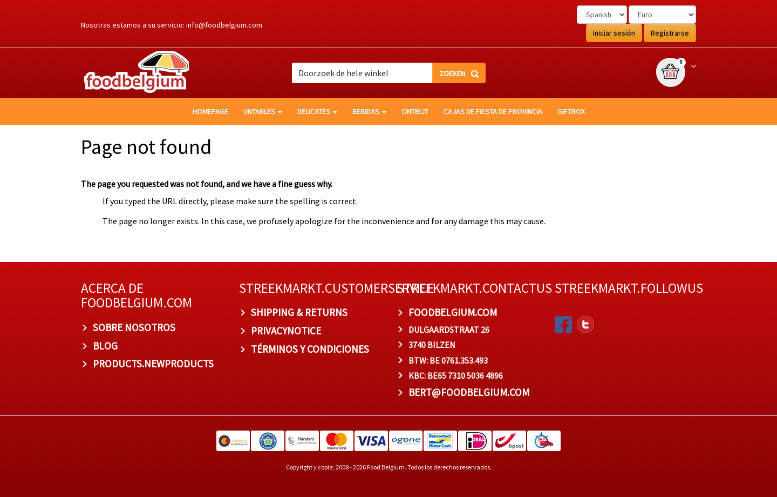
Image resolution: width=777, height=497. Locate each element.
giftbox (571, 111)
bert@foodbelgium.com (468, 392)
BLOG (105, 345)
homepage (210, 111)
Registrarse (670, 33)
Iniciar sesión (614, 33)
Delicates (317, 111)
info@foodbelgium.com (224, 25)
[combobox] (388, 73)
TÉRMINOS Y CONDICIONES (310, 348)
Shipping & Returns (299, 312)
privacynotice (286, 330)
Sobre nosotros (134, 327)
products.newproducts (153, 363)
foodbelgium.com (452, 312)
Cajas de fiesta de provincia (493, 111)
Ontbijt (414, 111)
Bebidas (369, 111)
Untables (262, 111)
